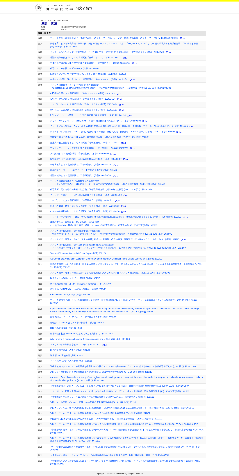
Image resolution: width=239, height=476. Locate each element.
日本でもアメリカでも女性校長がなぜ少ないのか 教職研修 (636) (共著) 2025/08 (88, 74)
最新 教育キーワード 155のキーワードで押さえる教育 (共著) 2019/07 (83, 317)
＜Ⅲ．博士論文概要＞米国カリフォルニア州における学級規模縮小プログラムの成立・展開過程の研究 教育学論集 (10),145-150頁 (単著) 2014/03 (119, 391)
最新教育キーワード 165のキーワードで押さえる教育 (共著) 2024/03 (83, 170)
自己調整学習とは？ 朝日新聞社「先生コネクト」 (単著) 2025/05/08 (82, 93)
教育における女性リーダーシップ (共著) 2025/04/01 (75, 68)
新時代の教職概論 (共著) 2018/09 (66, 328)
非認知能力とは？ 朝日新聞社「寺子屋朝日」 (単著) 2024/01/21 (80, 175)
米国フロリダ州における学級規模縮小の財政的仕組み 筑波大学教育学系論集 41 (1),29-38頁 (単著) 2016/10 (101, 372)
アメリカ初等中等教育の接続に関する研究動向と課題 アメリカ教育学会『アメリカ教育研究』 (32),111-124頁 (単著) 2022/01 (110, 273)
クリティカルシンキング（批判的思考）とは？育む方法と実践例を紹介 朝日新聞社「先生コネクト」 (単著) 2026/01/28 (107, 52)
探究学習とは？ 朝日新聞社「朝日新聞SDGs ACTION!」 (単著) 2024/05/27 (85, 159)
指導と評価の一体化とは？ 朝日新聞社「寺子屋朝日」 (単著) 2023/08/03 (85, 206)
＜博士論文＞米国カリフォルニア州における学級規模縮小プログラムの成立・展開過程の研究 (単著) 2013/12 (102, 397)
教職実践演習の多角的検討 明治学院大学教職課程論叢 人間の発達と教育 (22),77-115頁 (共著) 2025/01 (100, 137)
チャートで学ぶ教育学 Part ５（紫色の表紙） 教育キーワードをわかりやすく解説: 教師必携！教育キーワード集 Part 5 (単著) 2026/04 (114, 38)
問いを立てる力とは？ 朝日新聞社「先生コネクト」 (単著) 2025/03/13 (83, 110)
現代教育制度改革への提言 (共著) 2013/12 (70, 350)
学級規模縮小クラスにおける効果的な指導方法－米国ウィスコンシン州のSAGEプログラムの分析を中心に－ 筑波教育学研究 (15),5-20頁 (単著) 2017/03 (123, 366)
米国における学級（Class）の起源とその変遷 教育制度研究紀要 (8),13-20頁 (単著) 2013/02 (93, 402)
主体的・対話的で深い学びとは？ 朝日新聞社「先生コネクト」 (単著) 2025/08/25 (89, 79)
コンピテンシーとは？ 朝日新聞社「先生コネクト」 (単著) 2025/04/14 (83, 104)
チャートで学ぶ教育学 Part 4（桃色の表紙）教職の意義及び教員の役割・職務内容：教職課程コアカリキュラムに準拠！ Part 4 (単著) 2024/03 (119, 126)
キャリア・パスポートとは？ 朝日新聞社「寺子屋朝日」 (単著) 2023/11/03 (86, 195)
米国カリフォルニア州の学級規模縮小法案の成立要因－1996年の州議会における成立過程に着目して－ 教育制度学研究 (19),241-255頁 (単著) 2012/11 (122, 408)
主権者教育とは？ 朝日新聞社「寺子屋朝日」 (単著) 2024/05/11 (80, 164)
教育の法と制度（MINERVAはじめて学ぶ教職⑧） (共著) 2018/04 (81, 333)
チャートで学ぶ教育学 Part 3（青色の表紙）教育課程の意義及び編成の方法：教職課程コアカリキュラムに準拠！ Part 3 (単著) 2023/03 (115, 217)
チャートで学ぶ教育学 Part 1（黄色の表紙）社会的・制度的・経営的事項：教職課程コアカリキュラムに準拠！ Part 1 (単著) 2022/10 (114, 239)
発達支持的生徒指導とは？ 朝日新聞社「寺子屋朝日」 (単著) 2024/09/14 (85, 142)
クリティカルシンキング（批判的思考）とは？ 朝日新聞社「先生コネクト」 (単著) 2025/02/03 (95, 120)
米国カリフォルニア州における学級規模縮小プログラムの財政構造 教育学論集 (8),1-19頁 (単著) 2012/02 (100, 413)
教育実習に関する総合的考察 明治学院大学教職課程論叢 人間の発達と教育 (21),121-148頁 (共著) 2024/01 (101, 189)
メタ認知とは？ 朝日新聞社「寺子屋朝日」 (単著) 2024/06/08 (79, 153)
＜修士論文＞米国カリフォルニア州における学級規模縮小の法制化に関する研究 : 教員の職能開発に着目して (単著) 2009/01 (109, 455)
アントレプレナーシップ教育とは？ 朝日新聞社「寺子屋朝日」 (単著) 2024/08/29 (89, 148)
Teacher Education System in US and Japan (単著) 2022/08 (78, 253)
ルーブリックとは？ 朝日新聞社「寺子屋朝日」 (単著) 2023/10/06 (81, 200)
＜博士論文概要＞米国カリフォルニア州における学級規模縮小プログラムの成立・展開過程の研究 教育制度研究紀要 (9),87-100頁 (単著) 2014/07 (119, 386)
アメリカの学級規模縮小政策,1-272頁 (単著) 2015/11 (75, 344)
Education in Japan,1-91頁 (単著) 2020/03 (70, 294)
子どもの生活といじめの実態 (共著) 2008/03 (71, 361)
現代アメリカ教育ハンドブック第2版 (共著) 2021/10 (75, 278)
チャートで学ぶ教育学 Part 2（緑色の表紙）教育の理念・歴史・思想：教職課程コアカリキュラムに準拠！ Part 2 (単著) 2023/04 (112, 131)
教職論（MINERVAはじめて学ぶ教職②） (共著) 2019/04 (77, 322)
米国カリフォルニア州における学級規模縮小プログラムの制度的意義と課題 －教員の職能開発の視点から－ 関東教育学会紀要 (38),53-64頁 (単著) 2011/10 (124, 424)
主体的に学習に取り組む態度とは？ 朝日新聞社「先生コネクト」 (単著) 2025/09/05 (90, 63)
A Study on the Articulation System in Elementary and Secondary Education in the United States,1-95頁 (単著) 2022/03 (106, 259)
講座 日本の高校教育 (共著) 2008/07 (67, 355)
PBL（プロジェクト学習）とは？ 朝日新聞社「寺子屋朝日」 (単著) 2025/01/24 (88, 115)
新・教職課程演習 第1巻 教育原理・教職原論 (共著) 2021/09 (80, 283)
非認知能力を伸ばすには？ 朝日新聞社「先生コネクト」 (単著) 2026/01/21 (86, 57)
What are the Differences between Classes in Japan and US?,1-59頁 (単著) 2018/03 (90, 339)
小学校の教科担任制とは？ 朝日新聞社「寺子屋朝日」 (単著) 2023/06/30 (85, 211)
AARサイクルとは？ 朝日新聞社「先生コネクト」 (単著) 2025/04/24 (82, 99)
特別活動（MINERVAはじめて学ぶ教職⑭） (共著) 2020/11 (78, 289)
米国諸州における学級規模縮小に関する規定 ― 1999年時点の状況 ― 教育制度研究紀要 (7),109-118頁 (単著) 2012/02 (106, 418)
